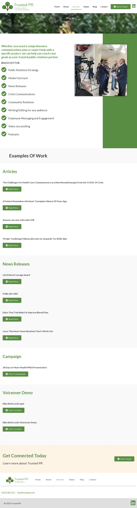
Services (76, 6)
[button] (121, 6)
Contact (104, 6)
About (66, 6)
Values (86, 6)
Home (57, 6)
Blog (95, 6)
